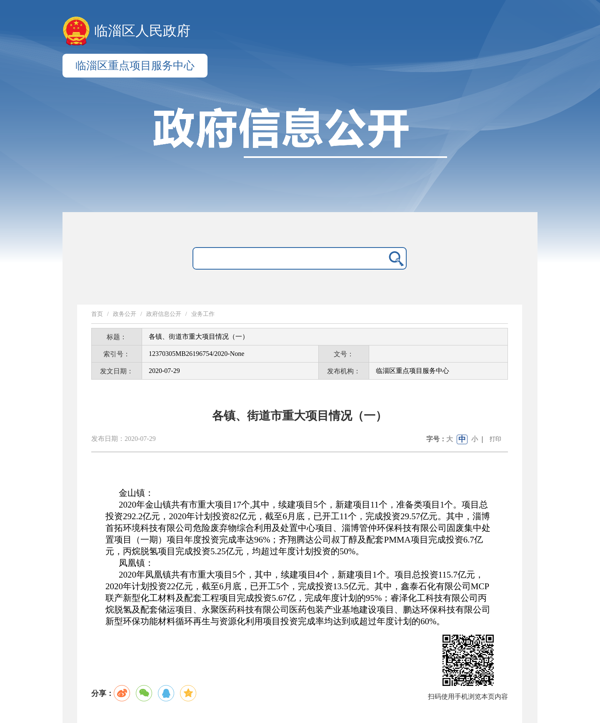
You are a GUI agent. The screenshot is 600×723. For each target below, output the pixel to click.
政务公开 (124, 314)
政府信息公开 (163, 314)
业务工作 (203, 314)
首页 (97, 314)
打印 (495, 439)
